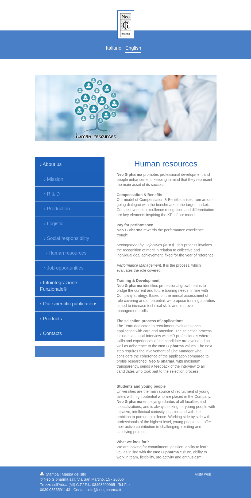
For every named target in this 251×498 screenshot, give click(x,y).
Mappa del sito (74, 474)
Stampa (50, 474)
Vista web (203, 474)
